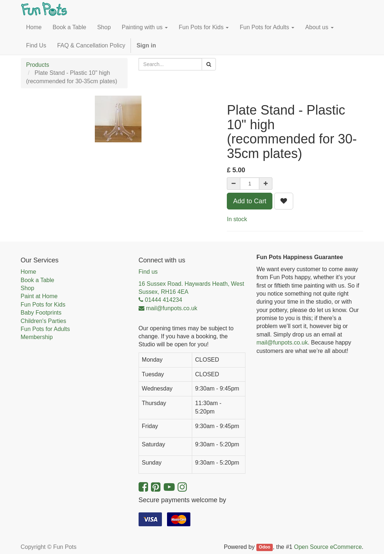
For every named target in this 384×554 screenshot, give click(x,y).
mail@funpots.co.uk (282, 342)
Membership (37, 337)
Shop (27, 288)
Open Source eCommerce (328, 547)
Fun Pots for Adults (45, 329)
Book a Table (37, 280)
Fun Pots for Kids (43, 304)
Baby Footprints (41, 312)
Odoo (264, 547)
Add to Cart (249, 201)
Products (37, 65)
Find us (148, 272)
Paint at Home (39, 296)
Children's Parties (43, 321)
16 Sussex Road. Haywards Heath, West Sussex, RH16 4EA (191, 288)
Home (28, 272)
